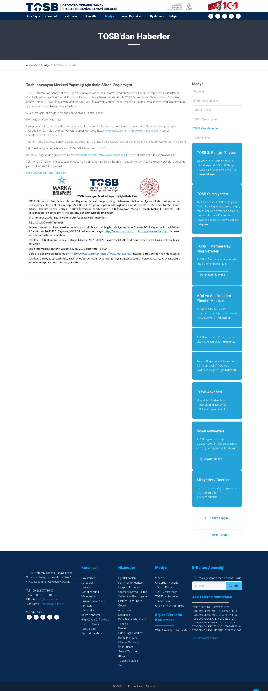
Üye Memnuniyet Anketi (213, 404)
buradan (212, 492)
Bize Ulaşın (216, 518)
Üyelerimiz (157, 16)
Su (120, 665)
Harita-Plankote (127, 637)
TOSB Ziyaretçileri (205, 119)
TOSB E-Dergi (202, 110)
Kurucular (87, 582)
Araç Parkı (124, 610)
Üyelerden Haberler (206, 100)
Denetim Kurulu (90, 592)
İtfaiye (122, 656)
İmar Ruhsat (125, 647)
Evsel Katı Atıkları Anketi (212, 400)
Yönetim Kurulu (90, 596)
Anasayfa (31, 65)
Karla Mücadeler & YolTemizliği (132, 621)
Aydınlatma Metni (91, 633)
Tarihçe (86, 587)
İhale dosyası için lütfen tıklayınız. (46, 172)
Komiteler (87, 605)
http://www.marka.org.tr (143, 130)
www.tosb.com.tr (115, 130)
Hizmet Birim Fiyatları (131, 601)
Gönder (234, 585)
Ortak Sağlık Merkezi (130, 633)
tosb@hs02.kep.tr (53, 604)
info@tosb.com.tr (48, 599)
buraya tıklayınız (207, 174)
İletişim (173, 16)
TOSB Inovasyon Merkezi (205, 638)
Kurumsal (51, 16)
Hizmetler (91, 16)
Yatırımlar (71, 16)
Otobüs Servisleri (129, 642)
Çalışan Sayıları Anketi (212, 409)
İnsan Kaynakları (131, 16)
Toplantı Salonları (128, 660)
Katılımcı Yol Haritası (130, 582)
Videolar (198, 91)
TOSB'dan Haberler (167, 596)
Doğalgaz (124, 614)
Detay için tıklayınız (212, 274)
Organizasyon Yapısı (93, 601)
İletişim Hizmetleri (129, 587)
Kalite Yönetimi (90, 615)
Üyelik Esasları (127, 578)
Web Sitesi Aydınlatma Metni (172, 630)
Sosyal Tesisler (127, 651)
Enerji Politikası (90, 624)
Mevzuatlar (88, 610)
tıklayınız (202, 224)
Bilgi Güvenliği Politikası (95, 619)
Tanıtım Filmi (201, 137)
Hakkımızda (88, 578)
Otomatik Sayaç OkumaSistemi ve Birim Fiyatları (133, 594)
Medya (109, 16)
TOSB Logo (88, 628)
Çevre (122, 605)
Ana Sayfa (33, 16)
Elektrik (122, 628)
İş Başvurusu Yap (211, 459)
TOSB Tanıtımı (216, 535)
